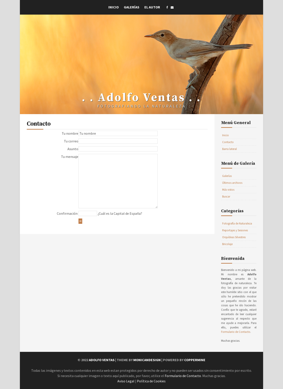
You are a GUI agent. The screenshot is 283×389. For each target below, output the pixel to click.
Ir (80, 221)
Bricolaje (227, 244)
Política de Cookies (151, 381)
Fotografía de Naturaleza (237, 223)
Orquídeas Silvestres (234, 237)
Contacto (228, 142)
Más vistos (228, 190)
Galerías (131, 7)
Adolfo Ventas (102, 360)
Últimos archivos (232, 183)
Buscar (226, 196)
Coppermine (194, 360)
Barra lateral (229, 149)
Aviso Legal (125, 381)
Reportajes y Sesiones (235, 230)
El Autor (152, 7)
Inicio (113, 7)
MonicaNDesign (147, 360)
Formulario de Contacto (235, 332)
